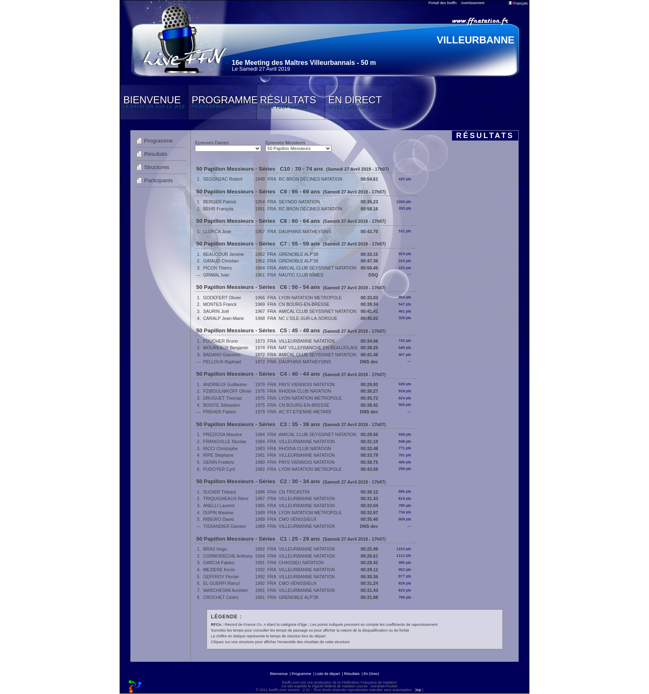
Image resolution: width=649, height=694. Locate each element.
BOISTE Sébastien (221, 405)
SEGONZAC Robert (223, 178)
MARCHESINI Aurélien (225, 590)
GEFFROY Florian (221, 576)
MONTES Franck (220, 304)
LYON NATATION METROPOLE (310, 297)
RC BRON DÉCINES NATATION (310, 178)
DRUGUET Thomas (222, 398)
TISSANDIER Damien (224, 526)
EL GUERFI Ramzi (221, 583)
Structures (156, 167)
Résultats (155, 154)
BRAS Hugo (215, 548)
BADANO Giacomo (222, 354)
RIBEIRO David (218, 519)
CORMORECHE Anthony (228, 555)
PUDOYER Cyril (219, 469)
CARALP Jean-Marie (223, 318)
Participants (158, 180)
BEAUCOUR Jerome (223, 254)
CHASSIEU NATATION (301, 562)
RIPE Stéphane (218, 455)
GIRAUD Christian (221, 260)
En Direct (371, 674)
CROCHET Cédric (221, 597)
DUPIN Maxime (218, 512)
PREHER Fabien (219, 411)
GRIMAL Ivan (216, 274)
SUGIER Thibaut (219, 491)
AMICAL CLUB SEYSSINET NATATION (317, 267)
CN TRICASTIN (294, 491)
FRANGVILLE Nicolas (224, 441)
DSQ (373, 274)
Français (518, 3)
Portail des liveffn (442, 3)
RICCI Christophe (220, 448)
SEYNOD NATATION (299, 201)
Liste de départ (327, 674)
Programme (158, 141)
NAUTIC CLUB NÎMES (301, 274)
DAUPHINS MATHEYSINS (305, 231)
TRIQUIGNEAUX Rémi (225, 498)
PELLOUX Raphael (222, 361)
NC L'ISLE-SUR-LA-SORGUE (308, 318)
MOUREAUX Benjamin (225, 347)
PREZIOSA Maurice (222, 434)
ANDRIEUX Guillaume (225, 384)
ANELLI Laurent (219, 505)
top (418, 690)
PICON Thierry (217, 267)
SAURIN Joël (216, 311)
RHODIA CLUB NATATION (305, 391)
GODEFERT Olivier (222, 297)
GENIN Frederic (219, 462)
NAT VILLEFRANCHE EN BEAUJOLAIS (318, 347)
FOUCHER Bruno (220, 341)
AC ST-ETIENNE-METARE (305, 411)
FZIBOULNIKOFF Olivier (227, 391)
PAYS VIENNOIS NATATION (306, 384)
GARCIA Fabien (219, 562)
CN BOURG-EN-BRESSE (304, 304)
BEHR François (218, 208)
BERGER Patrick (220, 201)
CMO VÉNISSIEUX (298, 519)
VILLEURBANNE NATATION (307, 341)
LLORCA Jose (217, 231)
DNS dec (369, 361)
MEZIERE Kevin (219, 569)
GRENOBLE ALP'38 (298, 254)
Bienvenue (279, 674)
